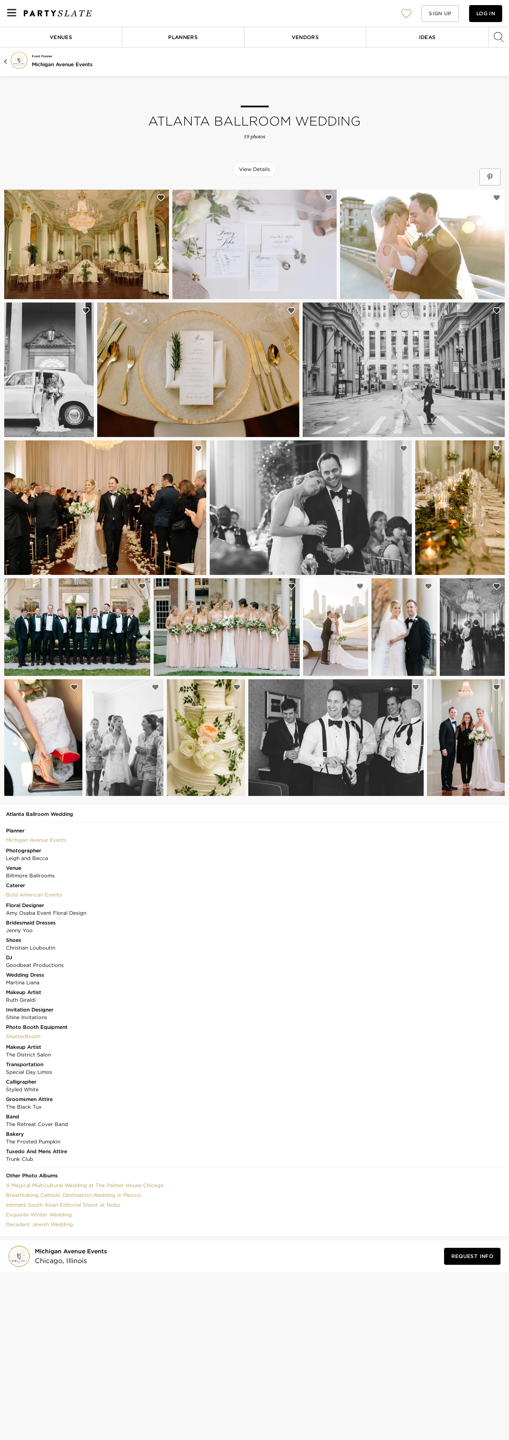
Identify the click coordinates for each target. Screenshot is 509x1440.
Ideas (427, 37)
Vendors (305, 37)
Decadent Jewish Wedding (39, 1224)
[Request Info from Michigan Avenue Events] (472, 1256)
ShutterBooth (23, 1036)
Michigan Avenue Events (62, 64)
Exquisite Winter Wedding (39, 1214)
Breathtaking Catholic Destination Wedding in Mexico (73, 1195)
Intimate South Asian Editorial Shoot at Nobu (63, 1205)
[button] (406, 13)
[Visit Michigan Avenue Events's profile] (72, 1256)
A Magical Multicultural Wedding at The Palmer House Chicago (85, 1185)
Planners (183, 37)
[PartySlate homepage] (58, 13)
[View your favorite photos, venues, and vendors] (406, 13)
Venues (61, 37)
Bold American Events (34, 894)
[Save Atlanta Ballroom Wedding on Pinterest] (490, 176)
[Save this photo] (161, 198)
